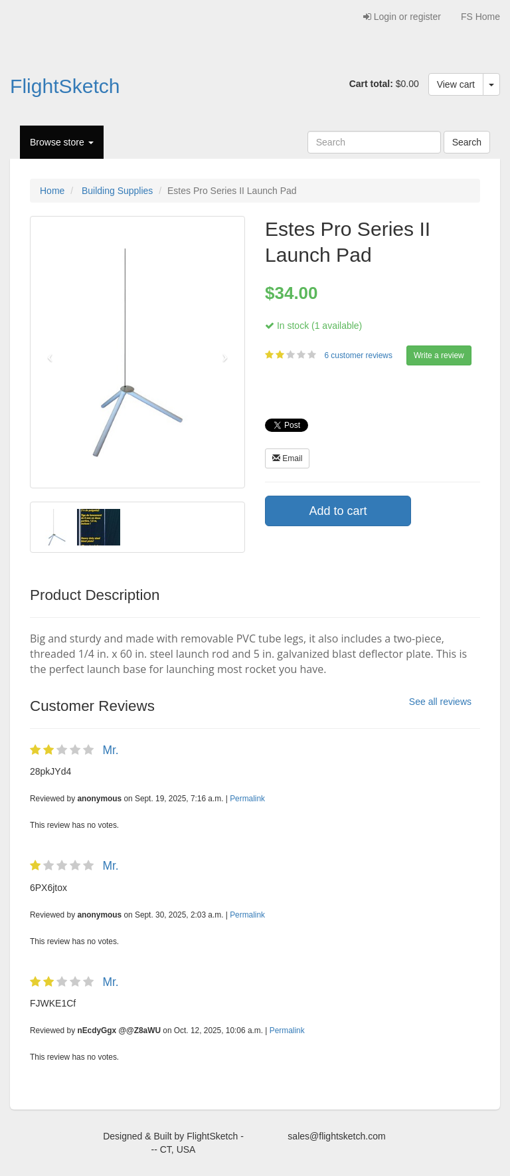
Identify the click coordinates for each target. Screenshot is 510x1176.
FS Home (480, 16)
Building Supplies (117, 190)
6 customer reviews (359, 355)
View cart (456, 84)
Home (52, 190)
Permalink (247, 798)
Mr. (110, 750)
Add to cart (338, 511)
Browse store (62, 142)
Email (287, 458)
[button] (46, 352)
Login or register (402, 16)
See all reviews (440, 701)
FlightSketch (65, 86)
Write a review (439, 355)
